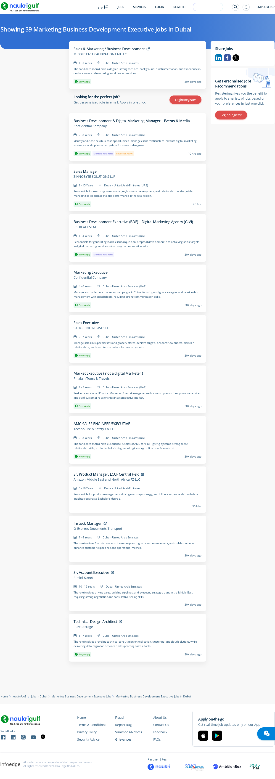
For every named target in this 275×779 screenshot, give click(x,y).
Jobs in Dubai (39, 696)
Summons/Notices (128, 732)
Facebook (227, 57)
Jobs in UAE (19, 696)
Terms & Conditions (91, 725)
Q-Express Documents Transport (98, 529)
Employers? (265, 7)
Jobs (120, 7)
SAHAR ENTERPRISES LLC (92, 328)
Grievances (123, 739)
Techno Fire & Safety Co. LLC (94, 429)
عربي (103, 7)
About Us (160, 717)
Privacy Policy (87, 732)
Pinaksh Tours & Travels (91, 378)
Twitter (236, 57)
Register (179, 7)
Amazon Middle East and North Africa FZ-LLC (107, 479)
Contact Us (161, 725)
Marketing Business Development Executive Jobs (81, 696)
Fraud (119, 717)
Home (4, 696)
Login (159, 7)
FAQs (157, 739)
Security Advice (88, 739)
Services (139, 7)
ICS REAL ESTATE (86, 227)
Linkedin (218, 57)
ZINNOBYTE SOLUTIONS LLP (94, 177)
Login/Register (185, 100)
